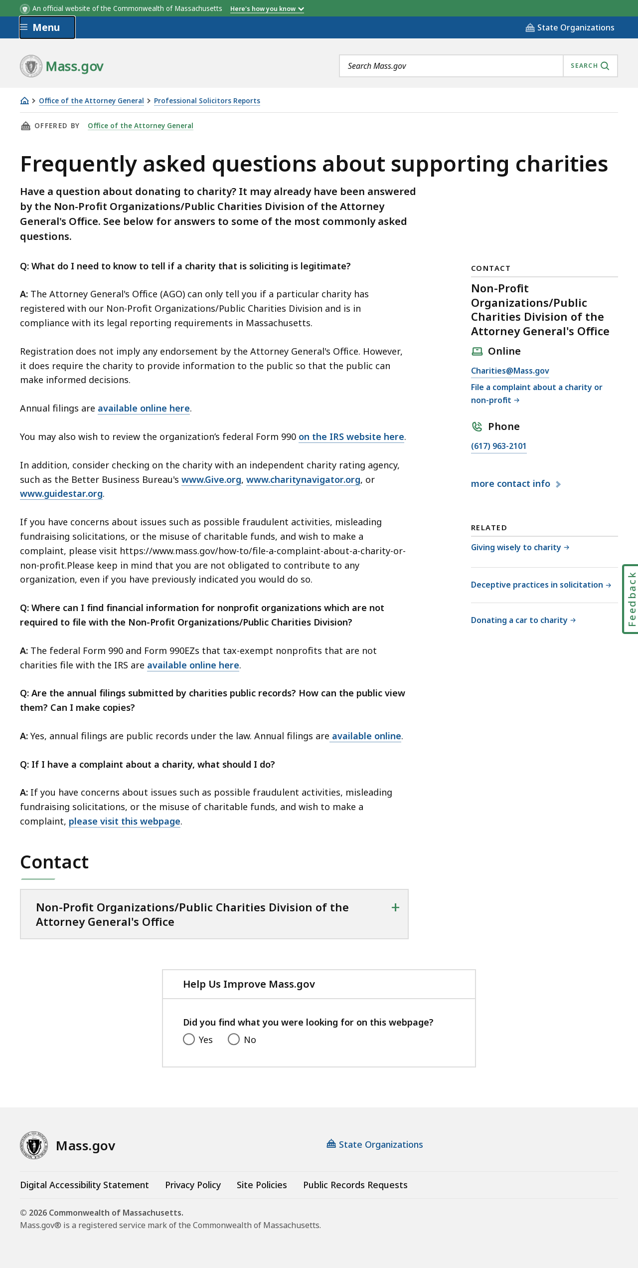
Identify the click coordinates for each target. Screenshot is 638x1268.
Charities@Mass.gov (510, 371)
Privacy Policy (193, 1185)
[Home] (24, 100)
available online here (144, 408)
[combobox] (478, 65)
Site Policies (262, 1185)
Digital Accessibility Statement (84, 1185)
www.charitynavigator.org (303, 479)
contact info (512, 483)
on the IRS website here (351, 436)
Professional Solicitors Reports (207, 101)
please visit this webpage (124, 821)
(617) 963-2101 (499, 446)
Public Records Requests (355, 1185)
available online (365, 736)
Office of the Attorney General (91, 101)
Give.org (223, 479)
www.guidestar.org (61, 493)
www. (193, 479)
